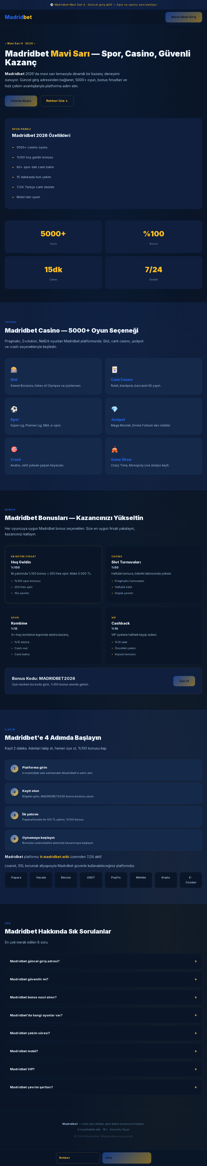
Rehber (64, 1157)
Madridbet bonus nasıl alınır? (33, 997)
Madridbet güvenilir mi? (29, 979)
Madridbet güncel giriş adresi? (35, 961)
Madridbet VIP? (22, 1069)
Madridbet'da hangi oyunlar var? (36, 1015)
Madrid (18, 17)
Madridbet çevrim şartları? (31, 1087)
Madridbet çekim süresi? (30, 1033)
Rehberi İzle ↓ (57, 101)
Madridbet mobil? (24, 1051)
